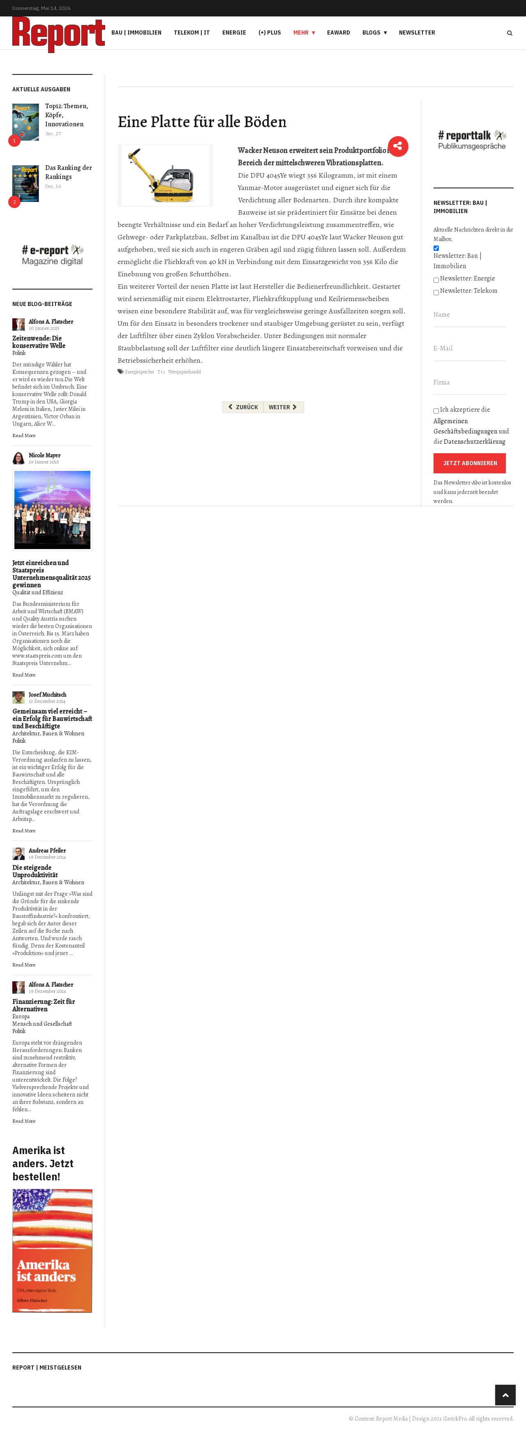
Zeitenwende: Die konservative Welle (38, 342)
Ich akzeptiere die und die (471, 425)
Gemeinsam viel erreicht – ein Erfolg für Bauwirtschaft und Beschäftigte (52, 719)
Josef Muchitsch (47, 695)
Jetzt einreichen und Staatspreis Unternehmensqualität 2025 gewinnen (51, 574)
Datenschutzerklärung (474, 441)
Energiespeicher (139, 372)
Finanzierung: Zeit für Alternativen (43, 1005)
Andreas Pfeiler (47, 851)
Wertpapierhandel (184, 372)
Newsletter (417, 32)
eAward (338, 32)
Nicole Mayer (44, 455)
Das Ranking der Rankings (68, 172)
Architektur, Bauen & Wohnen (48, 733)
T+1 (161, 372)
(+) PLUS (269, 32)
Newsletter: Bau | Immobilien (458, 261)
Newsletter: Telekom (469, 290)
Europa (21, 1016)
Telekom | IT (192, 32)
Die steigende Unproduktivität (35, 871)
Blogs (371, 32)
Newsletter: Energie (467, 278)
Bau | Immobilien (136, 32)
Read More (23, 435)
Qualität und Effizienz (37, 592)
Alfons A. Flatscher (51, 322)
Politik (19, 353)
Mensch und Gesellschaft (42, 1024)
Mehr (301, 32)
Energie (234, 32)
